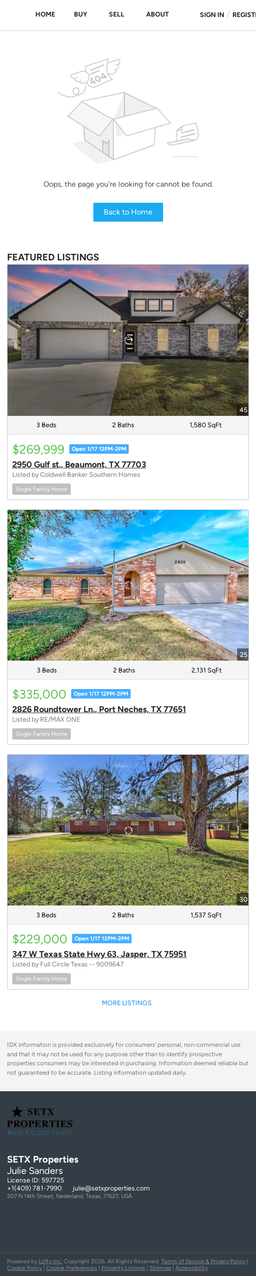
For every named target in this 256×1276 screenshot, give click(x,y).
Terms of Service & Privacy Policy (203, 1261)
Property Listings (123, 1268)
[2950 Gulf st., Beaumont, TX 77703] (128, 340)
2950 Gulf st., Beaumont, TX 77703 (79, 464)
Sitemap (160, 1268)
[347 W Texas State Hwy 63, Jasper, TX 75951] (128, 830)
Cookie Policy (24, 1268)
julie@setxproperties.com (111, 1188)
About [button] (157, 14)
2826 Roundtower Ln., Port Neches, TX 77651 (99, 709)
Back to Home (128, 211)
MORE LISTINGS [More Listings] (127, 1003)
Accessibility (191, 1268)
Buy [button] (80, 14)
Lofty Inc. (50, 1261)
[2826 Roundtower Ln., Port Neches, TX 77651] (128, 585)
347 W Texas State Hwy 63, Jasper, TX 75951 (99, 954)
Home (45, 14)
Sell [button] (116, 14)
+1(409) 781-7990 (34, 1188)
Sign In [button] (212, 15)
